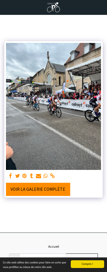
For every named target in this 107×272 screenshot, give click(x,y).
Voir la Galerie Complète (38, 189)
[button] (6, 7)
